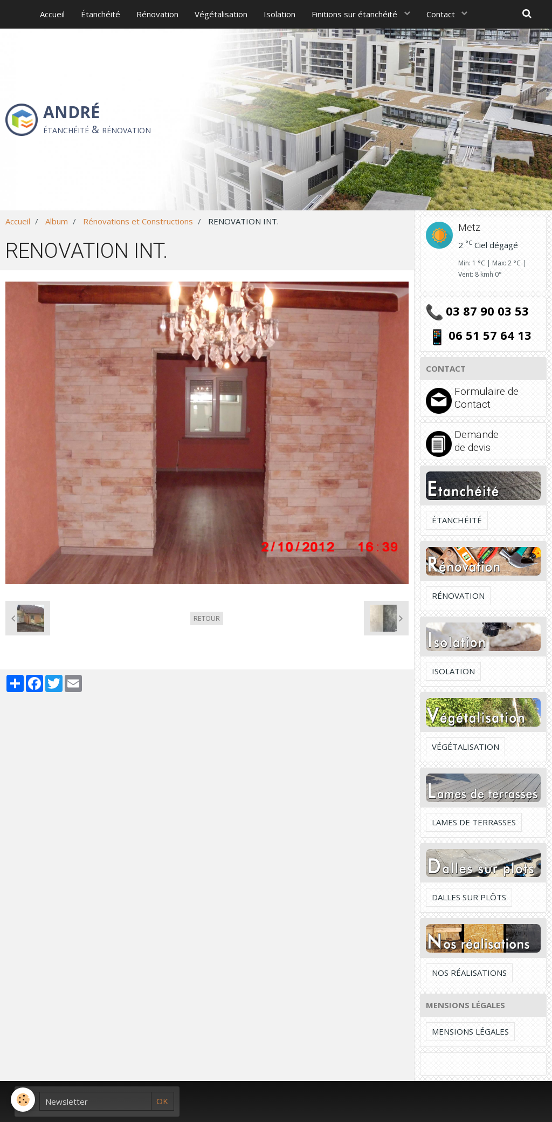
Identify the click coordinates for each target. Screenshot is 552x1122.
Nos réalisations (469, 972)
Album (56, 221)
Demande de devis (476, 441)
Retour (207, 618)
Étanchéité (100, 14)
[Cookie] (23, 1099)
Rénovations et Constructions (138, 221)
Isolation (279, 14)
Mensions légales (470, 1031)
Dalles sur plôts (469, 897)
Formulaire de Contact (486, 398)
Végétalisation (221, 14)
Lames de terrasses (474, 822)
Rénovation (157, 14)
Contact (441, 14)
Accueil (52, 14)
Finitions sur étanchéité (355, 14)
